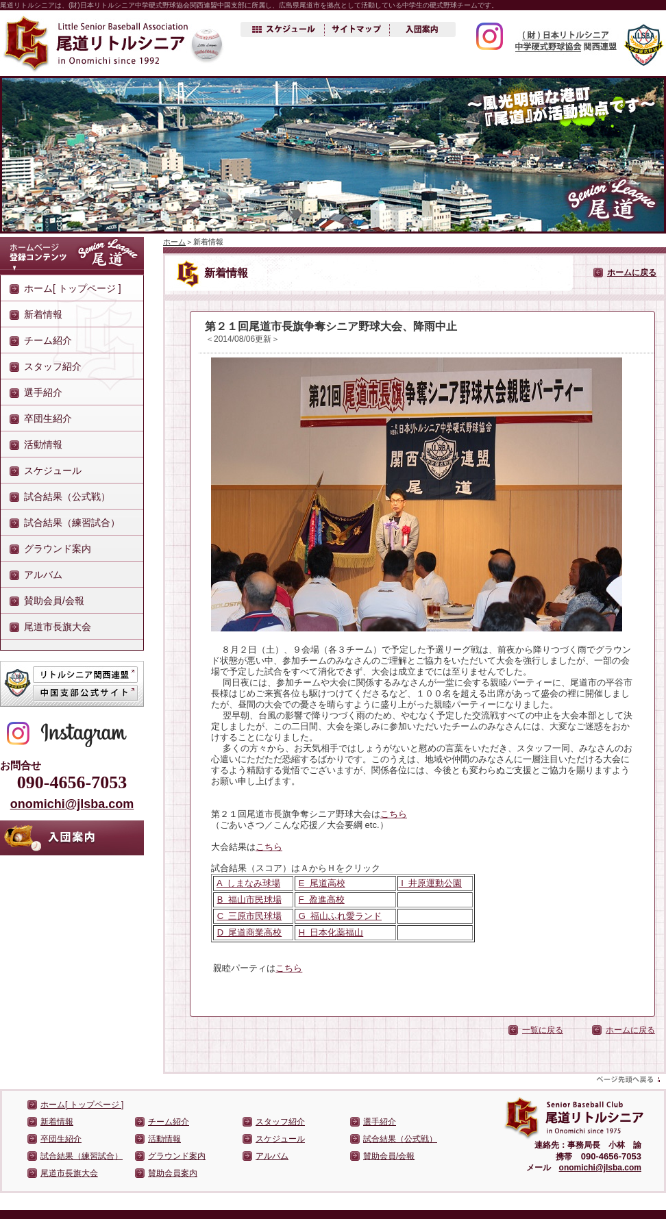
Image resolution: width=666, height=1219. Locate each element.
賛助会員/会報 (54, 600)
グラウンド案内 (57, 548)
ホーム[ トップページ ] (72, 288)
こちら (393, 814)
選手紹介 (43, 392)
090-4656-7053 (72, 782)
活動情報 (43, 444)
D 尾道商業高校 (249, 932)
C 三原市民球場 (249, 916)
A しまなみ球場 (248, 883)
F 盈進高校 (322, 899)
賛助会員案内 (172, 1173)
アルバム (43, 574)
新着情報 (43, 314)
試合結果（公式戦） (67, 496)
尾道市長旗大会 (57, 626)
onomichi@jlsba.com (72, 804)
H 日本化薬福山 (331, 932)
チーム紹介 (48, 340)
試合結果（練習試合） (72, 522)
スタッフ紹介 (53, 366)
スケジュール (53, 470)
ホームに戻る (631, 272)
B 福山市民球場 (249, 899)
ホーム (174, 242)
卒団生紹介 (48, 418)
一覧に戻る (542, 1030)
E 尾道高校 (322, 883)
